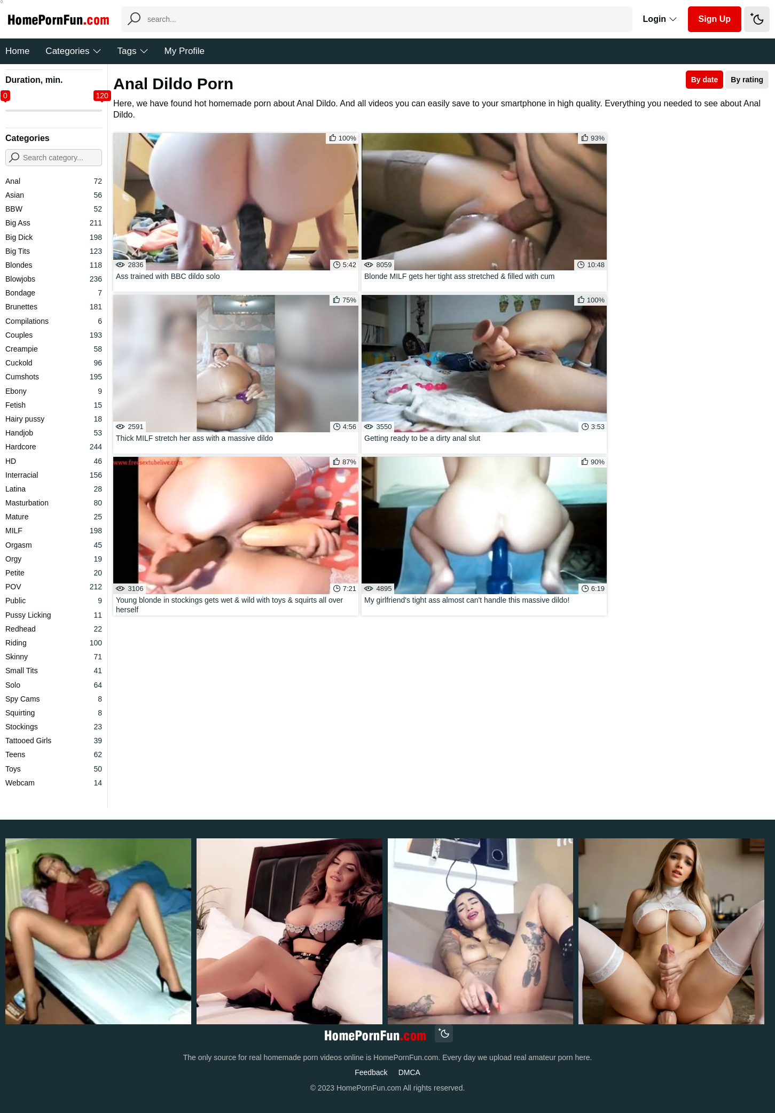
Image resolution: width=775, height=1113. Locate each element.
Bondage (53, 293)
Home (17, 51)
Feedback (371, 1072)
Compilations (53, 321)
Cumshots (53, 377)
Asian (53, 195)
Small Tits (53, 670)
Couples (53, 335)
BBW (53, 209)
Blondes (53, 265)
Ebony (53, 391)
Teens (53, 754)
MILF (53, 530)
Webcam (53, 783)
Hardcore (53, 447)
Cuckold (53, 363)
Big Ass (53, 223)
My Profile (185, 51)
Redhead (53, 629)
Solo (53, 685)
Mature (53, 517)
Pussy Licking (53, 615)
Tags (133, 51)
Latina (53, 489)
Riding (53, 643)
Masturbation (53, 503)
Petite (53, 573)
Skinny (53, 656)
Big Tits (53, 251)
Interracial (53, 475)
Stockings (53, 726)
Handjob (53, 433)
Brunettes (53, 307)
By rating (747, 79)
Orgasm (53, 545)
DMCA (409, 1072)
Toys (53, 769)
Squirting (53, 713)
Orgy (53, 559)
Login (660, 19)
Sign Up (715, 19)
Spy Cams (53, 699)
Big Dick (53, 237)
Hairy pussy (53, 419)
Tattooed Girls (53, 740)
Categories (73, 51)
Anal (53, 181)
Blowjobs (53, 279)
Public (53, 600)
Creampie (53, 349)
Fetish (53, 405)
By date (704, 79)
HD (53, 461)
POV (53, 586)
